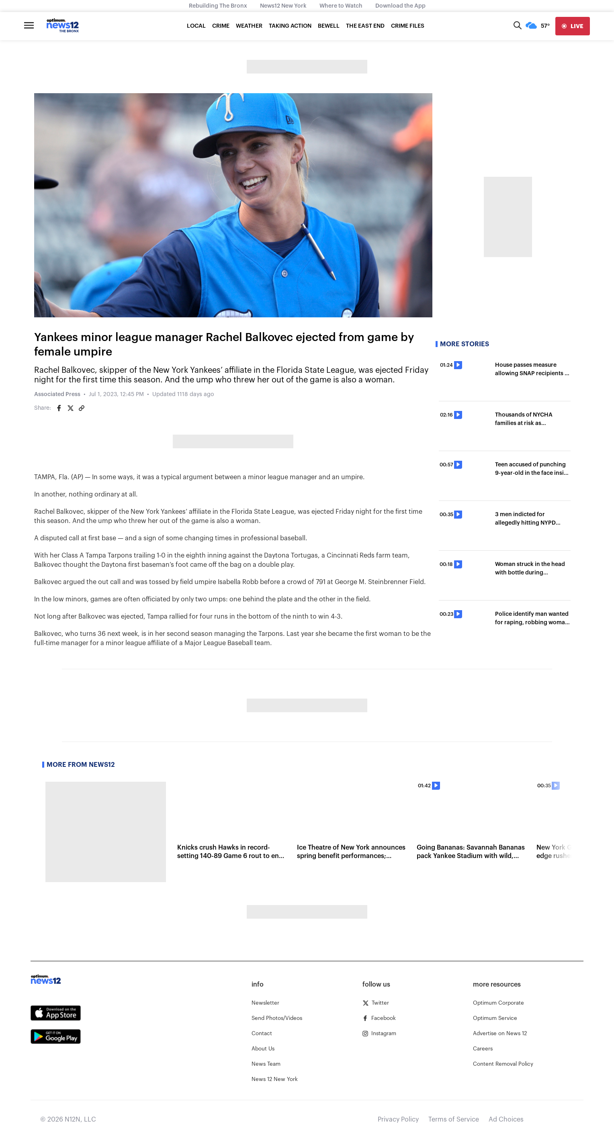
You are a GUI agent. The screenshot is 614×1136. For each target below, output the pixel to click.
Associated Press (57, 394)
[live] (572, 26)
